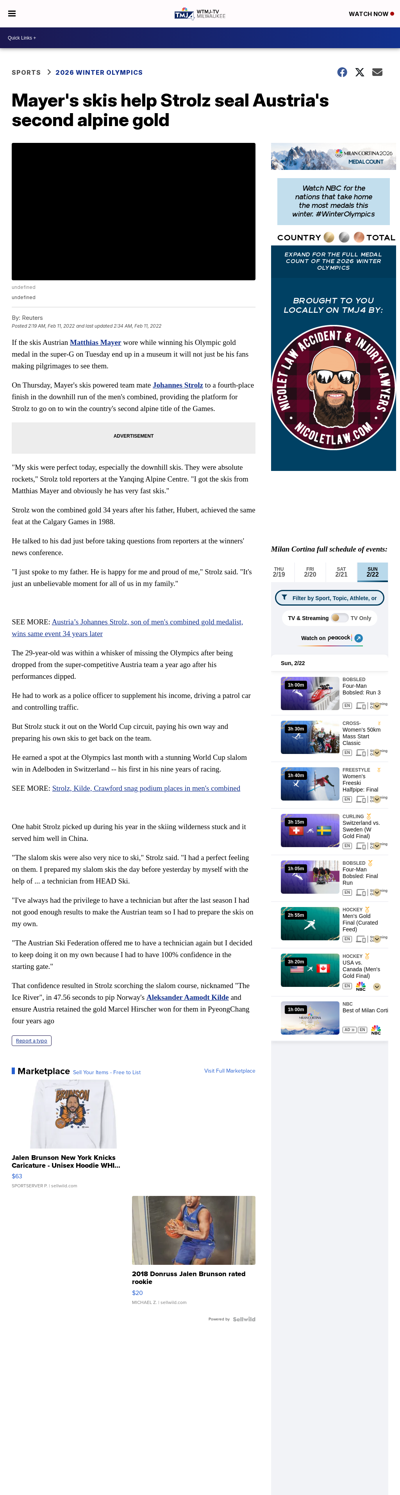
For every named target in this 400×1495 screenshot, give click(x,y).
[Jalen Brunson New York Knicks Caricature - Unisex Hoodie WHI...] (73, 1138)
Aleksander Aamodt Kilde (187, 997)
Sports (26, 72)
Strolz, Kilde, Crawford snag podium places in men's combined (146, 788)
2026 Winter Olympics (99, 72)
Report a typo (31, 1041)
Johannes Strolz (178, 385)
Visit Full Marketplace (229, 1071)
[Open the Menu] (12, 13)
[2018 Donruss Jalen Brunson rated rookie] (193, 1254)
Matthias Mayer (95, 342)
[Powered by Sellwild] (244, 1319)
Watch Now (371, 14)
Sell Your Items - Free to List (107, 1072)
